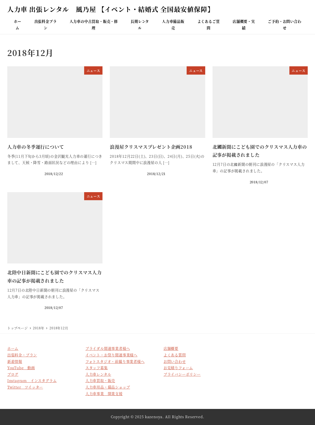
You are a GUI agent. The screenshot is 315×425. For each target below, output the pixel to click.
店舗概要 (171, 348)
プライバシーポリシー (182, 374)
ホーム (12, 348)
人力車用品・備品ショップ (107, 387)
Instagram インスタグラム (32, 380)
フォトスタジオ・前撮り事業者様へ (115, 361)
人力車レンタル (98, 374)
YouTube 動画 (21, 367)
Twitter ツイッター (25, 387)
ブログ (12, 374)
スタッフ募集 (96, 367)
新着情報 (14, 361)
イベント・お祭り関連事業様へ (111, 354)
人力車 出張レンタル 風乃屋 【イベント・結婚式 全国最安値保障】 (110, 9)
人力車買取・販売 (100, 380)
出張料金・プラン (22, 354)
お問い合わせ (175, 361)
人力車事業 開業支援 (104, 393)
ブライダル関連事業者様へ (107, 348)
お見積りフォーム (178, 367)
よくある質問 (175, 354)
